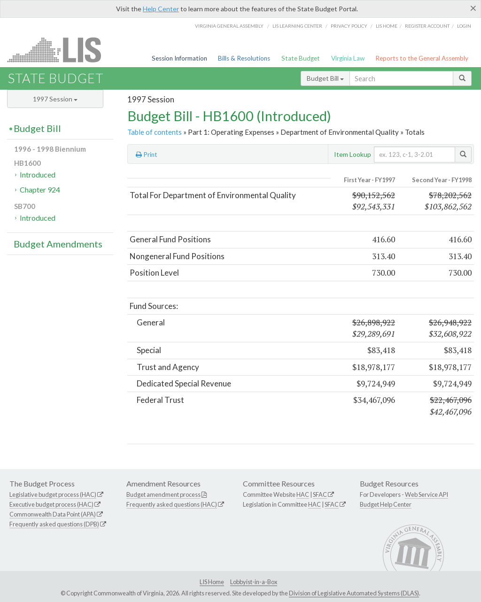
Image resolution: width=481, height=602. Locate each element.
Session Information (179, 58)
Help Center (161, 9)
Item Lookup (352, 154)
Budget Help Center (385, 504)
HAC (302, 494)
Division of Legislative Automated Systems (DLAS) (354, 593)
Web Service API (426, 494)
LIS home (386, 26)
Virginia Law (348, 58)
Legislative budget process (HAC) (52, 494)
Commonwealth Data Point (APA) (52, 514)
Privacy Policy (349, 26)
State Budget (300, 58)
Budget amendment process (163, 494)
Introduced (37, 174)
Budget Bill (325, 78)
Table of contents (154, 132)
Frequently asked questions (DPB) (54, 524)
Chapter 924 (40, 189)
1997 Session (55, 99)
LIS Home (212, 582)
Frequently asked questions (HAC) (171, 504)
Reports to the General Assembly (421, 58)
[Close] (473, 8)
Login (464, 26)
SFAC (320, 494)
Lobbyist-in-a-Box (253, 582)
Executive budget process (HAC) (51, 504)
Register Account (427, 26)
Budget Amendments (58, 243)
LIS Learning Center (297, 26)
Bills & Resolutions (244, 58)
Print (146, 154)
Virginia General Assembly (229, 26)
